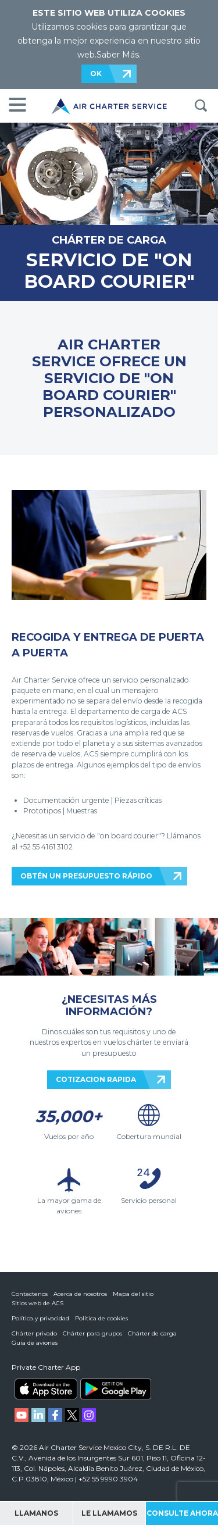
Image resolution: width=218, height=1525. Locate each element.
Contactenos (30, 1294)
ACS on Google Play (115, 1388)
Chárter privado (34, 1333)
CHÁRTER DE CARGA (109, 240)
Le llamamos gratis (109, 1517)
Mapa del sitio (133, 1294)
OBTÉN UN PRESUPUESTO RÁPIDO (86, 876)
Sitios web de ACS (37, 1303)
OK (96, 73)
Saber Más (118, 54)
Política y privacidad (40, 1318)
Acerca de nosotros (80, 1294)
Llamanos (36, 1513)
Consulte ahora (182, 1513)
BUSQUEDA (200, 106)
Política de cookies (101, 1318)
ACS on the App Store (46, 1388)
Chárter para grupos (92, 1333)
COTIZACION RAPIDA (96, 1079)
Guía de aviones (35, 1343)
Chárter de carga (152, 1333)
